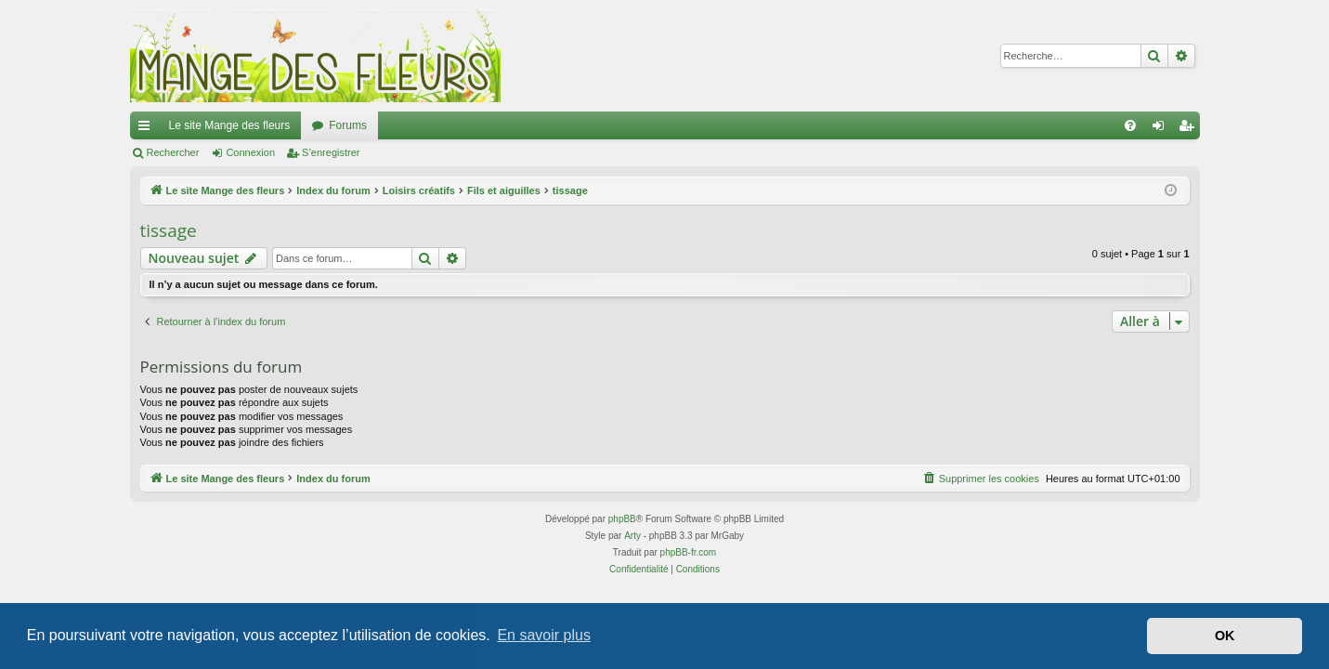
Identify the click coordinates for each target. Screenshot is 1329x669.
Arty (632, 536)
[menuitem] (1130, 125)
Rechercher (173, 152)
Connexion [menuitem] (1161, 129)
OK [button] (1225, 635)
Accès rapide (147, 129)
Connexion (250, 152)
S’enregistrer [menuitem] (1189, 129)
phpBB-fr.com (688, 552)
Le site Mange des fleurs (230, 125)
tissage (168, 230)
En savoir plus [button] (544, 635)
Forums (348, 125)
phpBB (622, 519)
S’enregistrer (330, 152)
